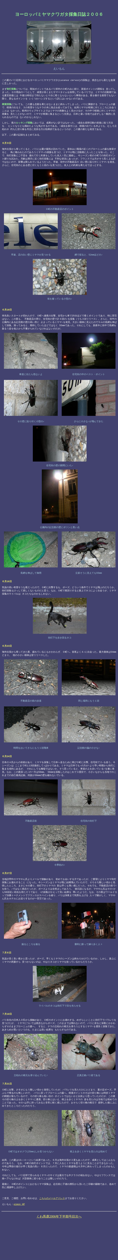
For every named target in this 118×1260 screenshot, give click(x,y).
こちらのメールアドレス (52, 1229)
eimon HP (19, 1235)
